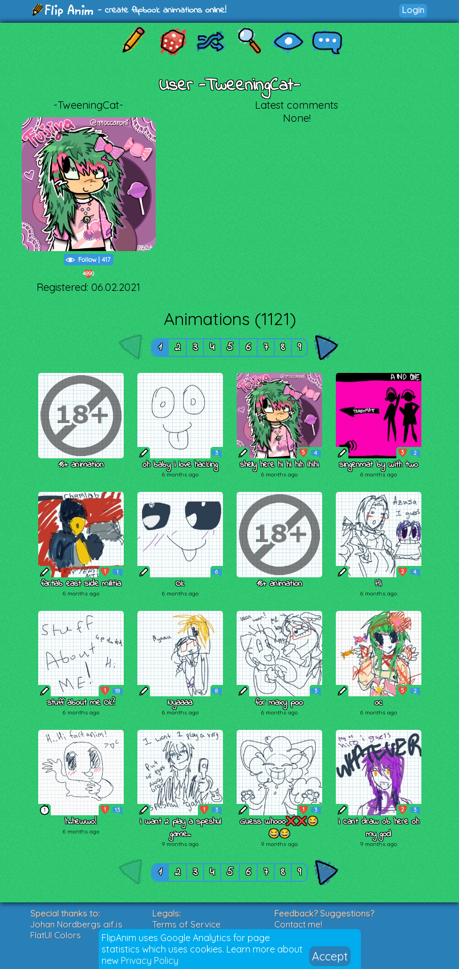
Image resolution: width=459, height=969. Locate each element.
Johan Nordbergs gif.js (76, 924)
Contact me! (298, 924)
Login (413, 10)
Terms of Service (186, 924)
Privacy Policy (149, 960)
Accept (330, 956)
